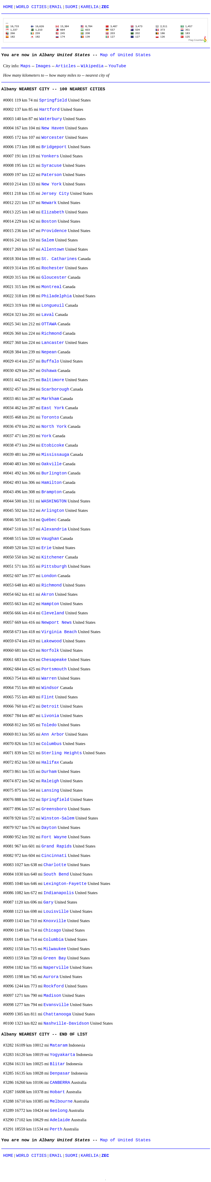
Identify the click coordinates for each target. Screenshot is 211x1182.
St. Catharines (59, 259)
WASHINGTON (54, 501)
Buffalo (50, 361)
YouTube (117, 66)
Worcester (52, 137)
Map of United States (125, 55)
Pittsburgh (54, 566)
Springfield (53, 100)
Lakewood (51, 641)
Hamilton (51, 482)
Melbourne (61, 1101)
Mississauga (55, 454)
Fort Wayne (54, 837)
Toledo (49, 725)
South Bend (56, 874)
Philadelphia (56, 296)
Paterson (51, 175)
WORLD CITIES (31, 7)
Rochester (52, 268)
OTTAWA (49, 324)
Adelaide (60, 1120)
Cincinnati (54, 855)
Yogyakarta (62, 1054)
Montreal (51, 287)
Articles (66, 66)
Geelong (59, 1110)
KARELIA (90, 7)
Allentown (52, 249)
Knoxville (54, 921)
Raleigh (50, 781)
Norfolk (50, 650)
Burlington (54, 473)
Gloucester (54, 277)
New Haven (52, 128)
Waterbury (50, 119)
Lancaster (52, 342)
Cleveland (52, 613)
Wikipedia (92, 66)
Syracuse (51, 165)
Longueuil (52, 305)
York (46, 436)
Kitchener (52, 557)
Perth (56, 1129)
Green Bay (54, 958)
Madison (52, 995)
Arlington (52, 510)
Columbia (53, 939)
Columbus (51, 744)
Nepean (49, 352)
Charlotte (55, 865)
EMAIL (55, 7)
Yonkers (50, 156)
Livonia (50, 716)
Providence (54, 231)
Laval (47, 314)
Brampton (51, 492)
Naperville (56, 967)
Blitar (57, 1064)
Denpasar (60, 1073)
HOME (8, 7)
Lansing (50, 790)
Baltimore (52, 380)
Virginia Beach (59, 632)
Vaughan (50, 538)
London (49, 576)
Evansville (56, 1005)
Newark (49, 203)
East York (52, 408)
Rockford (54, 986)
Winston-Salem (57, 818)
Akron (47, 594)
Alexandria (54, 529)
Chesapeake (54, 659)
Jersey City (55, 193)
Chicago (52, 930)
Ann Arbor (52, 734)
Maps (25, 66)
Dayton (49, 827)
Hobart (57, 1092)
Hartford (49, 109)
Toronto (50, 417)
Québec (49, 520)
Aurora (51, 977)
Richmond (51, 333)
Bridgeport (54, 147)
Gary (48, 902)
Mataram (59, 1045)
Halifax (50, 762)
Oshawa (49, 370)
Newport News (56, 622)
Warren (49, 678)
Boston (49, 221)
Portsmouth (54, 669)
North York (54, 426)
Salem (47, 240)
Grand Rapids (56, 846)
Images (43, 66)
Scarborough (55, 389)
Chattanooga (57, 1014)
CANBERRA (60, 1082)
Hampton (50, 604)
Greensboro (54, 809)
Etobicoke (52, 445)
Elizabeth (52, 212)
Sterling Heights (61, 753)
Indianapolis (59, 893)
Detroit (50, 706)
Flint (47, 697)
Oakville (51, 464)
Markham (50, 398)
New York (51, 184)
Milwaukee (54, 949)
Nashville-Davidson (66, 1023)
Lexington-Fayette (65, 883)
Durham (49, 771)
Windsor (50, 688)
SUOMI (71, 7)
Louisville (56, 911)
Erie (46, 548)
